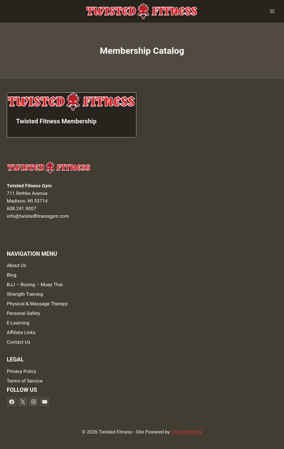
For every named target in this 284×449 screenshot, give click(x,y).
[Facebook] (11, 401)
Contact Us (18, 342)
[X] (22, 401)
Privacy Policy (21, 371)
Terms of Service (25, 381)
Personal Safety (23, 313)
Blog (11, 275)
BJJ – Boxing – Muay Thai (35, 284)
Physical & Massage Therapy (37, 303)
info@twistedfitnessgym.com (38, 216)
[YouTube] (44, 401)
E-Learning (18, 323)
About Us (16, 265)
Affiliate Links (21, 332)
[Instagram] (33, 401)
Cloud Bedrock (186, 432)
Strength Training (25, 294)
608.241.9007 (21, 208)
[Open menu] (272, 11)
